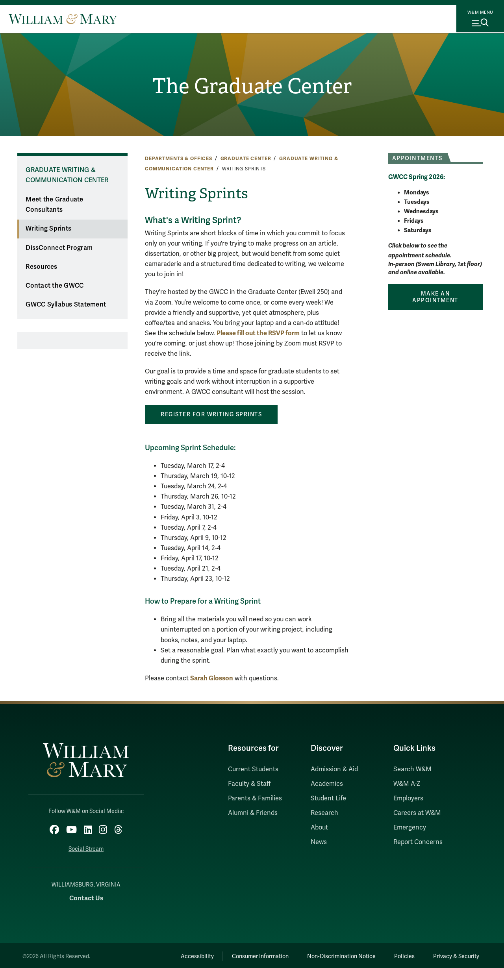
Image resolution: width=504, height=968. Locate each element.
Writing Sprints (48, 229)
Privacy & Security (454, 954)
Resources (41, 267)
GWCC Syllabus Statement (66, 305)
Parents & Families (255, 798)
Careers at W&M (417, 813)
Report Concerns (418, 842)
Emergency (409, 827)
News (319, 842)
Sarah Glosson (211, 678)
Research (324, 813)
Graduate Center (245, 158)
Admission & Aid (334, 769)
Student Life (328, 798)
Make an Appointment (435, 297)
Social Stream (86, 847)
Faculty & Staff (249, 784)
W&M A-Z (407, 784)
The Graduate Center (252, 87)
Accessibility (176, 954)
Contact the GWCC (54, 286)
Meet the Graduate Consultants (54, 205)
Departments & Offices (178, 158)
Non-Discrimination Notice (330, 954)
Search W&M (412, 769)
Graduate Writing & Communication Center (67, 175)
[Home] (63, 19)
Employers (408, 798)
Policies (397, 954)
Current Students (253, 769)
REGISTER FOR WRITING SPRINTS (211, 414)
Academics (327, 784)
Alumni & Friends (253, 813)
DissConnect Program (59, 248)
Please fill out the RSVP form (258, 333)
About (319, 827)
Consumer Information (244, 954)
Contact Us (86, 896)
